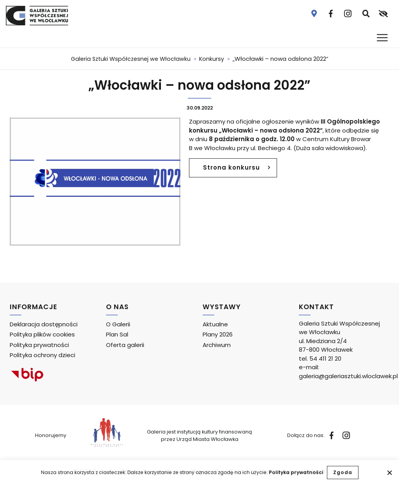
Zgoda (342, 472)
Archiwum (217, 345)
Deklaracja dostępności (44, 324)
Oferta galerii (125, 345)
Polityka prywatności (296, 472)
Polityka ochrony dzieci (42, 355)
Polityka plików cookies (42, 334)
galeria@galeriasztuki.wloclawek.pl (348, 376)
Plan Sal (117, 334)
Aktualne (215, 324)
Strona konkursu (234, 170)
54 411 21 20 (325, 358)
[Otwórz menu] (383, 37)
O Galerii (118, 324)
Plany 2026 (218, 334)
